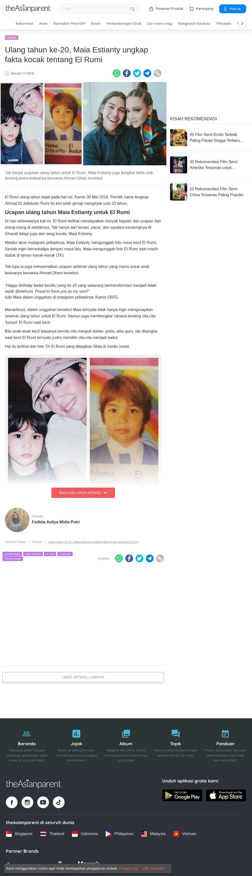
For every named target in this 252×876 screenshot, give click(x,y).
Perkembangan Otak (123, 24)
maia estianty (33, 552)
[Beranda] (27, 743)
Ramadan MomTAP (69, 24)
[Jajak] (76, 743)
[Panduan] (225, 743)
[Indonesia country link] (85, 832)
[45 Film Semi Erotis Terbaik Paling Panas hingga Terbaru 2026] (209, 136)
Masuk (232, 8)
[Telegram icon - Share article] (147, 72)
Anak (43, 24)
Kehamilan (24, 24)
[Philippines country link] (119, 832)
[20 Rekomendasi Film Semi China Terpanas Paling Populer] (209, 190)
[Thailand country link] (52, 832)
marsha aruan (12, 557)
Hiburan (11, 36)
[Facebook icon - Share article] (127, 72)
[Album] (126, 743)
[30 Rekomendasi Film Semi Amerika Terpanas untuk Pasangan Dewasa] (209, 163)
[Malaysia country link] (153, 832)
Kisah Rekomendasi (193, 117)
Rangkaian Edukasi (194, 24)
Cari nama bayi (159, 24)
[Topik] (175, 743)
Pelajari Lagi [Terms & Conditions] (128, 868)
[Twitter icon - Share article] (137, 72)
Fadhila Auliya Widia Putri (56, 520)
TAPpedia (223, 24)
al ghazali (64, 552)
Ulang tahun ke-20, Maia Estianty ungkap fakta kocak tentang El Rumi (93, 540)
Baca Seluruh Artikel (83, 491)
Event (96, 24)
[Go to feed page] (28, 10)
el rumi (50, 552)
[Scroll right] (242, 23)
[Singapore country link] (19, 832)
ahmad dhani (12, 552)
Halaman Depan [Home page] (15, 540)
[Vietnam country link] (184, 832)
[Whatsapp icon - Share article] (116, 72)
